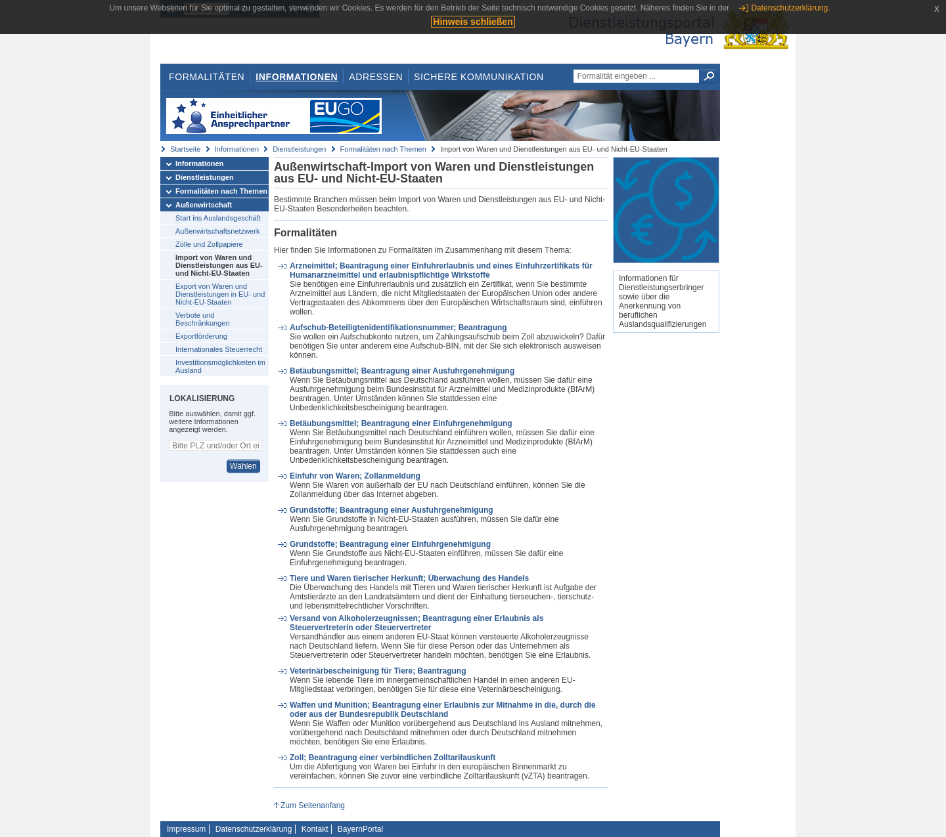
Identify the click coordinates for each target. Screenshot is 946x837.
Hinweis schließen (472, 21)
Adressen (376, 77)
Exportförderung (201, 336)
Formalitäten (206, 77)
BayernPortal (360, 829)
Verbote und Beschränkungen (202, 319)
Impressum (186, 829)
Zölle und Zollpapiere (209, 244)
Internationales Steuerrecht (218, 349)
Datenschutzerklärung (253, 829)
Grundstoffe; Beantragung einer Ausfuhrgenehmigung (391, 510)
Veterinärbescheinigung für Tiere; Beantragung (378, 671)
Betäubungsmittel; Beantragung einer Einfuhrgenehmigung (401, 423)
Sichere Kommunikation (479, 77)
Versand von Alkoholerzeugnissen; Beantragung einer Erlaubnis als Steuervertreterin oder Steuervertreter (416, 623)
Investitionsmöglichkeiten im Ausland (220, 366)
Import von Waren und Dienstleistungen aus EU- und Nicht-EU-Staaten (219, 265)
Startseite (185, 149)
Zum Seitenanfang (313, 805)
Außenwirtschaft (203, 205)
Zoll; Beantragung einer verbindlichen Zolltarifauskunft (392, 757)
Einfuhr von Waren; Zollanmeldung (355, 476)
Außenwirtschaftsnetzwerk (217, 231)
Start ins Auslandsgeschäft (218, 218)
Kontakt (315, 829)
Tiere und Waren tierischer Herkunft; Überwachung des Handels (409, 578)
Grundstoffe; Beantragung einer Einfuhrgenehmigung (390, 544)
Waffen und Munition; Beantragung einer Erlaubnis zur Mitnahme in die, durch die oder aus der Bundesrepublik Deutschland (443, 709)
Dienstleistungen (299, 149)
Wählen (243, 466)
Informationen (297, 77)
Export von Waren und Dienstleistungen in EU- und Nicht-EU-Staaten (220, 294)
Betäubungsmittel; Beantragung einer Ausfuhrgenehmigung (402, 371)
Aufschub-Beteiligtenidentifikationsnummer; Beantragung (398, 327)
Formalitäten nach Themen (383, 149)
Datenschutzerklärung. (790, 7)
